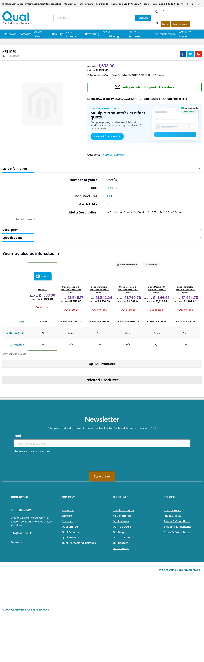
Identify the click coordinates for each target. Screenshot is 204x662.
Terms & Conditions (177, 521)
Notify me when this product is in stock (148, 87)
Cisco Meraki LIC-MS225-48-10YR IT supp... (99, 289)
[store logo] (15, 17)
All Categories (122, 516)
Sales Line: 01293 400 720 (166, 3)
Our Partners (86, 3)
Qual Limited (70, 527)
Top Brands (102, 3)
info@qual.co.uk (21, 533)
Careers (67, 516)
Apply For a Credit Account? (126, 3)
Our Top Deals (122, 527)
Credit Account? (123, 510)
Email (18, 436)
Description (10, 230)
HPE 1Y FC (42, 289)
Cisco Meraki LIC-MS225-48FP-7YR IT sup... (128, 289)
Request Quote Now (107, 136)
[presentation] (38, 461)
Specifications (12, 238)
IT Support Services (112, 155)
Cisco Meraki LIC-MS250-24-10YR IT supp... (185, 289)
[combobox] (94, 18)
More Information (14, 169)
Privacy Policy (172, 516)
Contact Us (70, 3)
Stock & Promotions (177, 532)
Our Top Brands (123, 537)
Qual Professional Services (79, 543)
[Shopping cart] (163, 11)
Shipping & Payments (177, 527)
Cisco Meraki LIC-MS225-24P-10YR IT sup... (71, 289)
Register (180, 24)
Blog (146, 3)
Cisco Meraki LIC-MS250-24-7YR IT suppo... (157, 289)
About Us (56, 3)
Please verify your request (33, 451)
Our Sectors (120, 543)
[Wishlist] (157, 11)
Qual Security (70, 532)
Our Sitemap (121, 548)
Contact (67, 521)
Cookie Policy (172, 510)
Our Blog (118, 532)
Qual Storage (70, 537)
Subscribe (102, 476)
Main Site (43, 3)
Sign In (165, 24)
